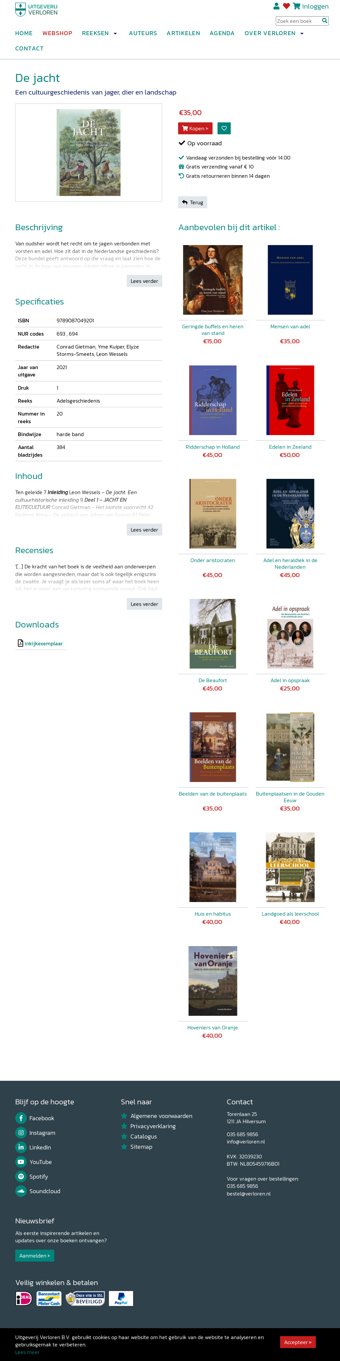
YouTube (33, 1162)
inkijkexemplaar (43, 643)
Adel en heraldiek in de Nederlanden (290, 563)
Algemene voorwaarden (156, 1116)
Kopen (193, 128)
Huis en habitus (213, 914)
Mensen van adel (290, 326)
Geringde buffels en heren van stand (212, 329)
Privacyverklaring (148, 1126)
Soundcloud (38, 1191)
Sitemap (136, 1146)
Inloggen (315, 9)
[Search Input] (302, 23)
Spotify (32, 1176)
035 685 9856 (242, 1134)
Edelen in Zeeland (290, 447)
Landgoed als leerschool (290, 914)
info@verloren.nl (246, 1141)
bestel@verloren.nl (248, 1194)
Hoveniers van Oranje (212, 1027)
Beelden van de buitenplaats (213, 794)
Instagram (35, 1133)
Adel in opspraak (290, 680)
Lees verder (144, 281)
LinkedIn (33, 1147)
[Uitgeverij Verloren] (47, 15)
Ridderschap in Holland (213, 447)
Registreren (276, 9)
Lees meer (27, 1352)
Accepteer (296, 1342)
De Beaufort (213, 680)
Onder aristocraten (212, 560)
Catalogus (139, 1136)
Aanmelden (32, 1256)
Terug (192, 202)
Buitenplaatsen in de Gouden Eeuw (290, 797)
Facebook (35, 1118)
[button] (115, 36)
